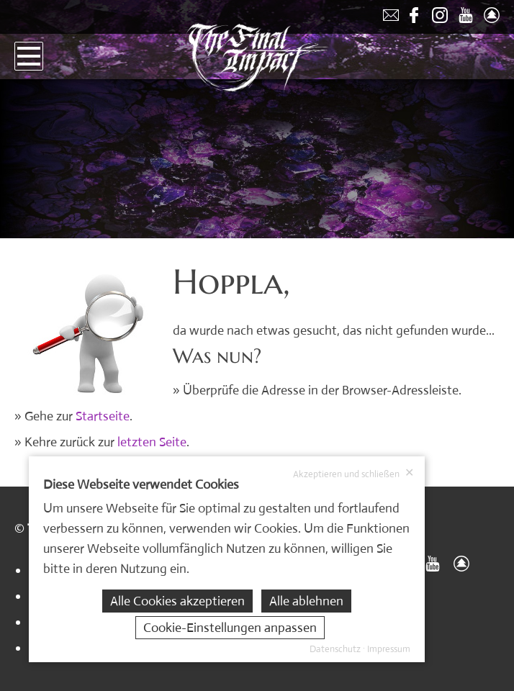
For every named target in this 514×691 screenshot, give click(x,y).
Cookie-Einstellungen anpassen (230, 628)
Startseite (103, 416)
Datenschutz (335, 649)
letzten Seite (151, 442)
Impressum (388, 649)
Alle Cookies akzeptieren (177, 601)
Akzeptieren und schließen (353, 473)
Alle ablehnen (306, 601)
